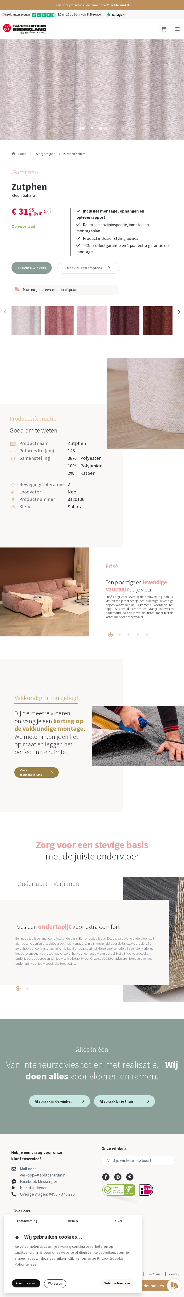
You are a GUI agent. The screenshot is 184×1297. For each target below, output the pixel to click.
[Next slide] (178, 312)
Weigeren (55, 1283)
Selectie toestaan (117, 1283)
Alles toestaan (26, 1283)
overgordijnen (44, 154)
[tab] (82, 128)
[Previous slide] (5, 312)
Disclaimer (154, 1274)
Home (19, 154)
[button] (92, 5)
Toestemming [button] (27, 1221)
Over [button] (118, 1221)
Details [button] (73, 1221)
